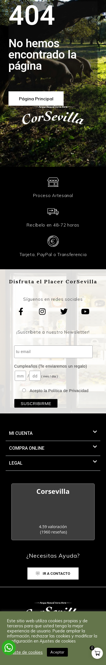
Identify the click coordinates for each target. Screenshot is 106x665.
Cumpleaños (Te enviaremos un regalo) (50, 366)
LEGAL (16, 463)
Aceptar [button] (57, 652)
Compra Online (26, 448)
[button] (53, 433)
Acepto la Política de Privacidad (59, 390)
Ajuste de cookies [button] (25, 652)
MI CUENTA (21, 433)
